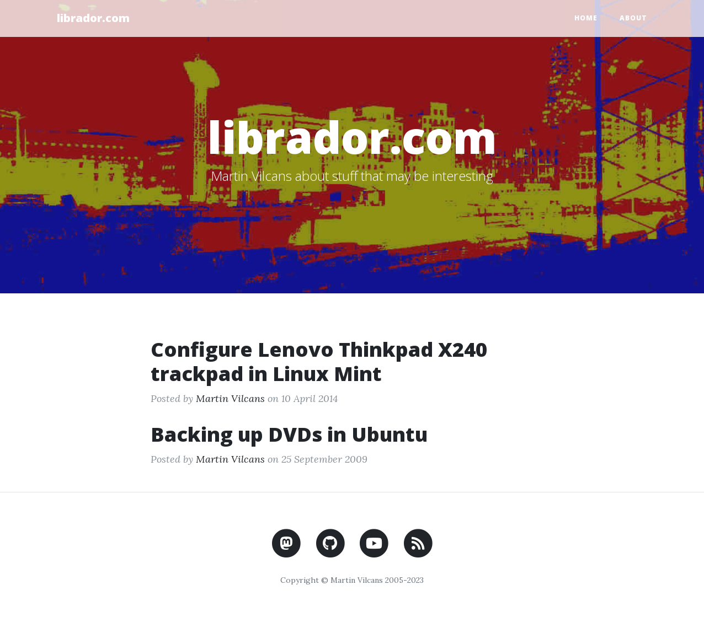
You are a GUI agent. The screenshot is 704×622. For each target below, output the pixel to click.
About (633, 18)
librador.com (93, 17)
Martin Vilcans (230, 398)
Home (586, 18)
